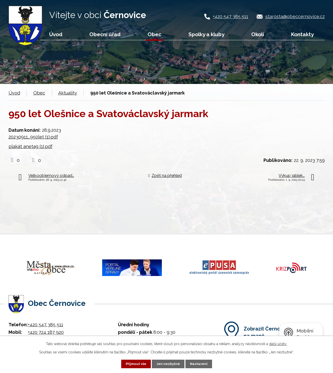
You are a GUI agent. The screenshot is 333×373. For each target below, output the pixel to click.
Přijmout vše (135, 364)
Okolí (257, 34)
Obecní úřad (105, 34)
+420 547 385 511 (230, 16)
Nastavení (200, 364)
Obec (154, 34)
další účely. (278, 344)
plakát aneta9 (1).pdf (30, 146)
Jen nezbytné (168, 364)
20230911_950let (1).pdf (33, 136)
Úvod (55, 34)
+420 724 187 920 (46, 327)
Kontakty (302, 34)
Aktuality (67, 93)
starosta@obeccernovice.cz (295, 16)
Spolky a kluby (206, 34)
